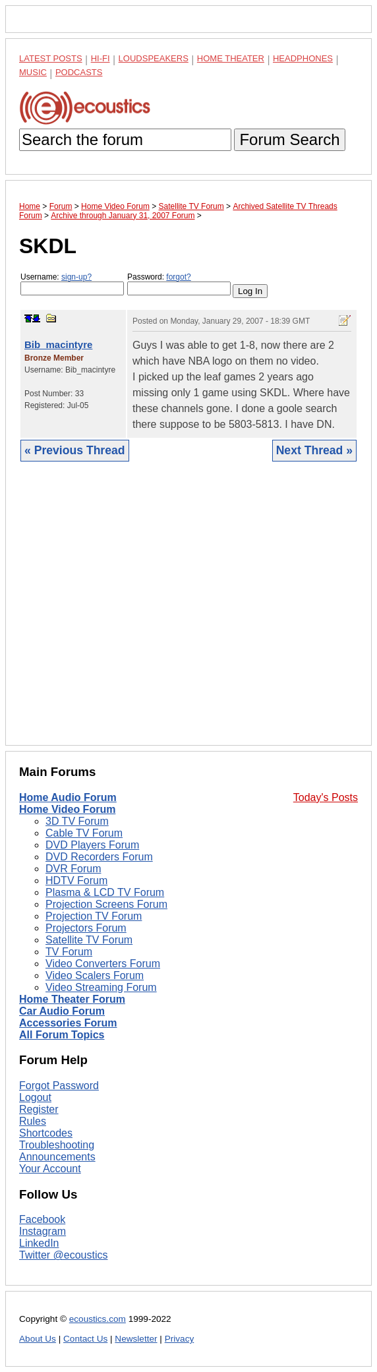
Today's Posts (325, 797)
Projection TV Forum (93, 916)
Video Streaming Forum (101, 987)
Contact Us (85, 1339)
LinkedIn (39, 1243)
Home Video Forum (67, 809)
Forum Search (289, 139)
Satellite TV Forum (88, 939)
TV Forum (68, 951)
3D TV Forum (77, 821)
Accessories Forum (68, 1023)
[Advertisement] (188, 613)
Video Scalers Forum (94, 975)
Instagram (42, 1231)
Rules (32, 1121)
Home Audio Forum (68, 797)
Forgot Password (59, 1085)
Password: (179, 283)
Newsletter (136, 1339)
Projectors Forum (86, 928)
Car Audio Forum (62, 1011)
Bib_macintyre (58, 344)
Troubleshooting (56, 1144)
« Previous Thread (74, 450)
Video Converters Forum (102, 963)
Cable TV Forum (84, 833)
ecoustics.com (97, 1319)
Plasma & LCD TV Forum (104, 892)
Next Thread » (314, 450)
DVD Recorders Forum (99, 856)
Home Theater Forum (72, 999)
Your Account (50, 1168)
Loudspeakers (153, 58)
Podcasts (79, 72)
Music (33, 72)
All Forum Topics (61, 1034)
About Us (37, 1339)
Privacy (179, 1339)
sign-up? (76, 277)
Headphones (303, 58)
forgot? (178, 277)
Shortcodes (45, 1133)
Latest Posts (50, 58)
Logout (35, 1097)
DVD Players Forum (92, 844)
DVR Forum (73, 868)
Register (39, 1109)
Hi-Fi (100, 58)
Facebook (42, 1219)
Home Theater (230, 58)
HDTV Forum (76, 880)
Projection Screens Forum (106, 904)
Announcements (57, 1156)
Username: (72, 283)
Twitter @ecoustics (63, 1255)
